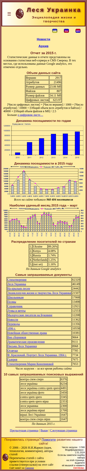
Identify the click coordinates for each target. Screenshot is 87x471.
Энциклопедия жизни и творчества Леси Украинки (39, 292)
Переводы (13, 324)
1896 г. (11, 328)
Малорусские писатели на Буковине (29, 315)
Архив (44, 46)
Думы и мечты (16, 310)
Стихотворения (16, 279)
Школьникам (15, 297)
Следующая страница (63, 430)
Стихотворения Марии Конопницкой (30, 363)
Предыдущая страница (24, 430)
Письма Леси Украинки (22, 346)
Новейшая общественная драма (27, 332)
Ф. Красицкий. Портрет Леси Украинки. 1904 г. (37, 355)
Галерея (12, 359)
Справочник (15, 306)
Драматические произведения (26, 341)
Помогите (49, 439)
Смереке (29, 468)
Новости (43, 39)
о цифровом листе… (30, 114)
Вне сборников (16, 337)
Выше (44, 430)
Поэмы (11, 301)
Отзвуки (12, 350)
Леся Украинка (16, 284)
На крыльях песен (18, 288)
